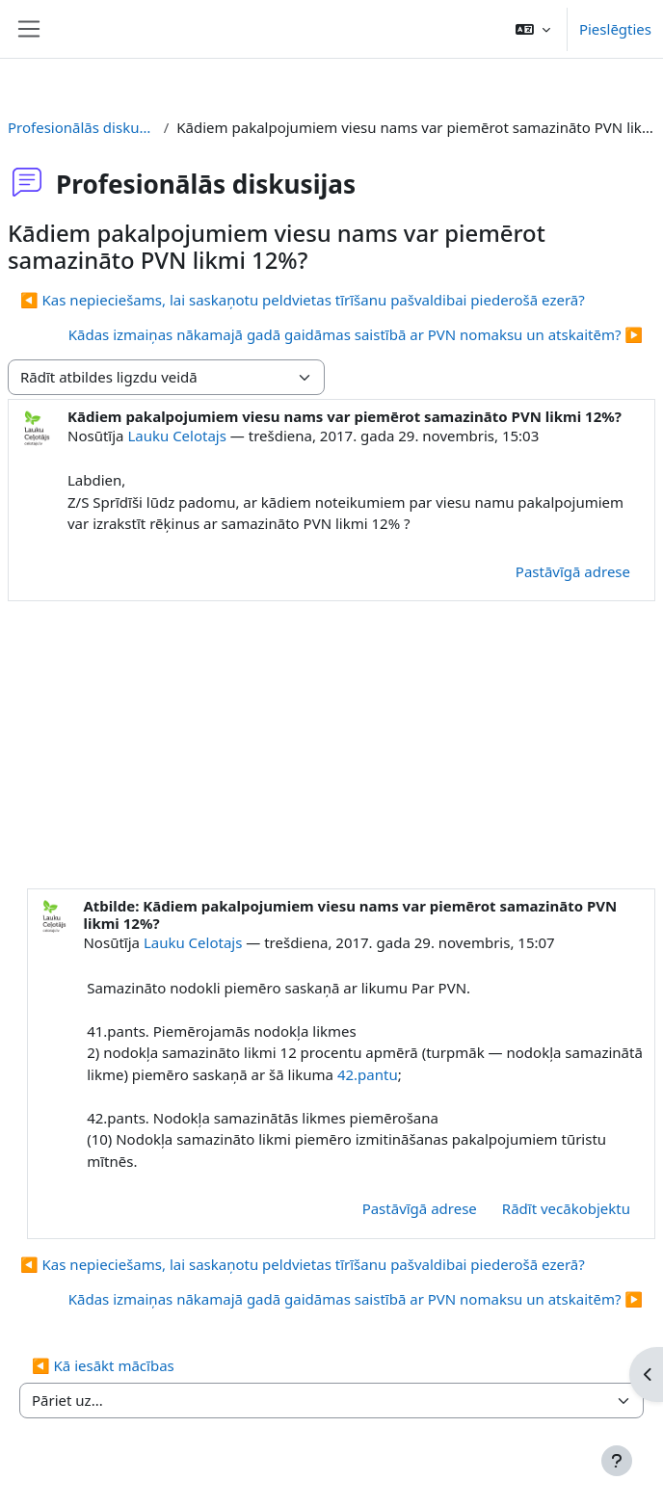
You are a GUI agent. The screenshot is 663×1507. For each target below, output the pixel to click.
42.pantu (367, 1074)
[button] (533, 29)
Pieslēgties (615, 29)
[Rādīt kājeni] (616, 1460)
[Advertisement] (331, 746)
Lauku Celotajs (176, 435)
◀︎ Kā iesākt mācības (103, 1365)
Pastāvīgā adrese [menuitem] (573, 571)
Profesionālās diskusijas (82, 127)
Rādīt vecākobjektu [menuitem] (566, 1208)
